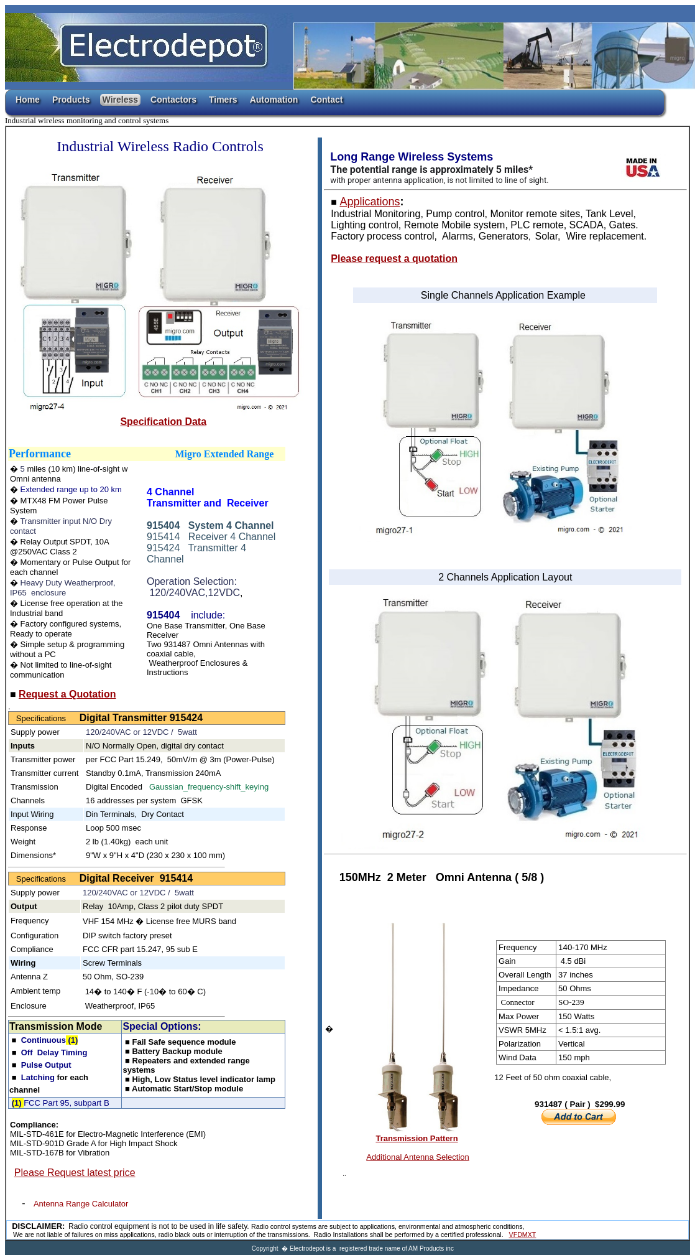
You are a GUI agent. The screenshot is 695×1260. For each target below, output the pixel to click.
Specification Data (163, 421)
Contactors (173, 100)
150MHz (363, 877)
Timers (223, 100)
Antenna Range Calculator (81, 1203)
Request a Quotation (67, 694)
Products (71, 100)
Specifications (44, 718)
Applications (369, 201)
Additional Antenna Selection (417, 1157)
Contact (326, 100)
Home (28, 100)
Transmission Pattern (416, 1138)
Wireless (120, 100)
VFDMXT (522, 1234)
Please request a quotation (394, 258)
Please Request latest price (75, 1172)
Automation (274, 100)
